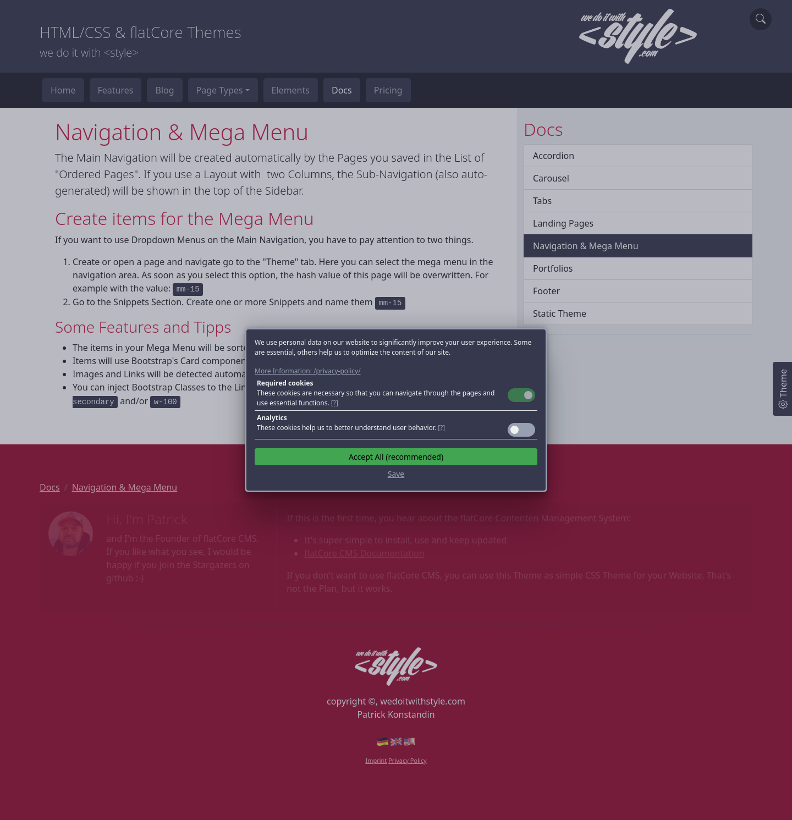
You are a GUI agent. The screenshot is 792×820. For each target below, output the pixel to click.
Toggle (521, 395)
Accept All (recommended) (396, 457)
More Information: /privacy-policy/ (308, 371)
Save (396, 474)
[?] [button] (334, 403)
